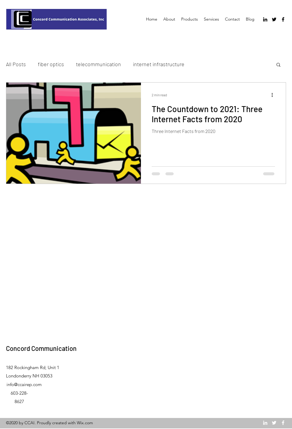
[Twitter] (274, 19)
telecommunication (98, 64)
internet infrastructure (158, 64)
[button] (278, 65)
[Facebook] (283, 19)
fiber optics (51, 64)
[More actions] (274, 94)
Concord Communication (41, 348)
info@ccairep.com (24, 384)
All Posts (16, 64)
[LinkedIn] (265, 19)
